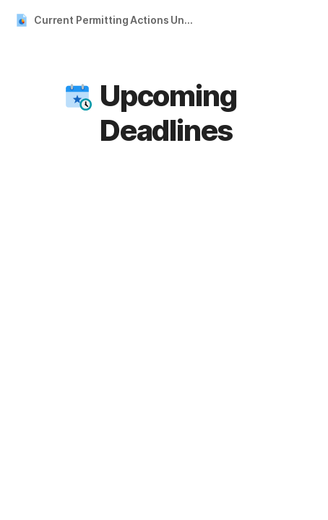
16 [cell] (300, 498)
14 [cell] (239, 498)
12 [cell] (178, 498)
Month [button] (200, 218)
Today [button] (258, 218)
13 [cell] (208, 498)
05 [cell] (177, 397)
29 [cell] (208, 295)
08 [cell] (268, 397)
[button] (77, 96)
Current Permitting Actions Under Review (118, 20)
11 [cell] (148, 498)
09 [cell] (299, 397)
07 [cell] (238, 397)
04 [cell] (146, 397)
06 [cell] (207, 397)
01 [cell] (269, 295)
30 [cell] (239, 295)
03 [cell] (117, 397)
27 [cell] (147, 295)
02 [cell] (299, 295)
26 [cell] (117, 295)
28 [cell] (177, 295)
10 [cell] (117, 498)
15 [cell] (269, 498)
